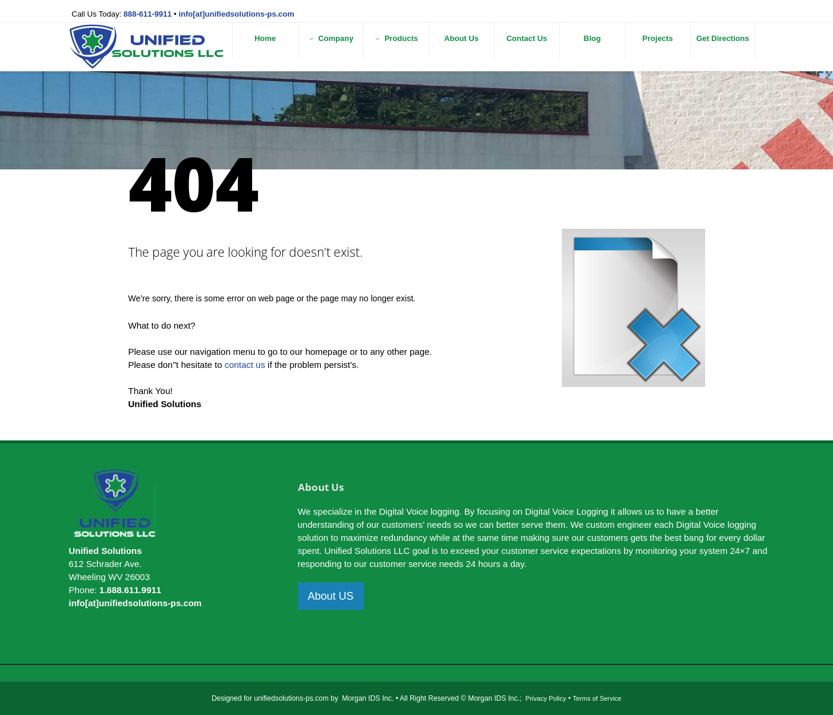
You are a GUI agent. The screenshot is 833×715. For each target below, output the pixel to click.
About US (331, 596)
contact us (245, 365)
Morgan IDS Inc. (368, 698)
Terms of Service (597, 698)
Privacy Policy (546, 698)
